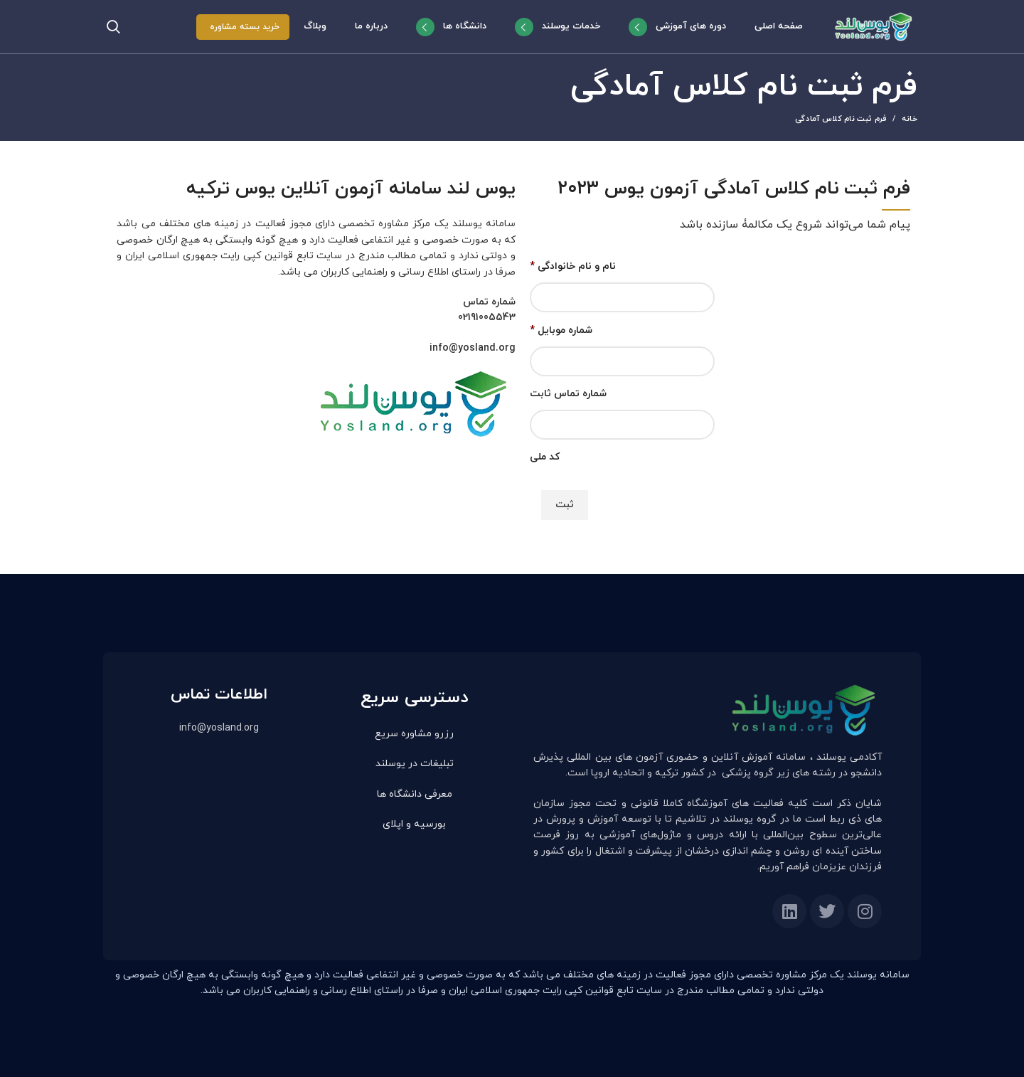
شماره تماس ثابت (568, 394)
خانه (909, 118)
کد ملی (545, 457)
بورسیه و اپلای (414, 824)
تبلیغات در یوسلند (414, 763)
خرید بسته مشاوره (244, 27)
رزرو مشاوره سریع (414, 734)
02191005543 (487, 317)
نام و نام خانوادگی (573, 266)
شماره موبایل (561, 330)
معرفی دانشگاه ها (414, 794)
